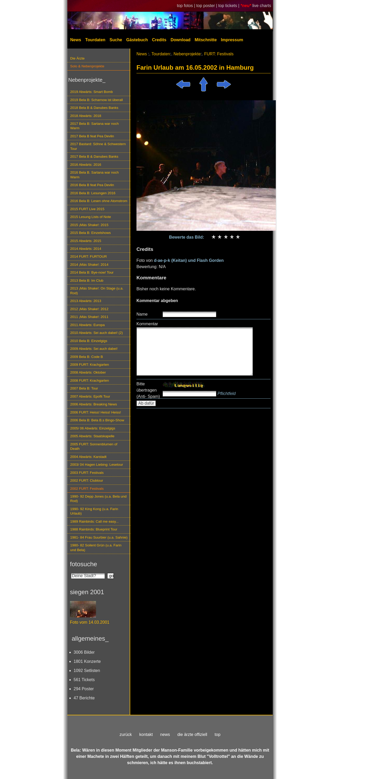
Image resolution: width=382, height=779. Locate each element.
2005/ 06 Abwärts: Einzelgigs (92, 428)
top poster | (207, 5)
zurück (126, 734)
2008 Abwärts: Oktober (88, 372)
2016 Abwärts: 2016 (85, 165)
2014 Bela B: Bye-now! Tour (92, 272)
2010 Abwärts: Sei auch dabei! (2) (96, 333)
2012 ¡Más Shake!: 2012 (89, 309)
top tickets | (229, 5)
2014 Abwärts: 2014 (85, 249)
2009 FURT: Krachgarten (89, 365)
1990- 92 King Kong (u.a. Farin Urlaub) (94, 511)
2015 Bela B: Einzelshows (90, 233)
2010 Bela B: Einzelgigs (88, 341)
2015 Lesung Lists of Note (90, 217)
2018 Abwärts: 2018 (85, 116)
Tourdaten (95, 40)
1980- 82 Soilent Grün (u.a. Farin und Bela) (95, 547)
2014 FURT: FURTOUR (88, 256)
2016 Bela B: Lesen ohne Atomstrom (98, 201)
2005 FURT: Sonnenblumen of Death (93, 446)
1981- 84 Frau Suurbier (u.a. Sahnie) (99, 537)
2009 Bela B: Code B (86, 357)
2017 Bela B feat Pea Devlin (92, 136)
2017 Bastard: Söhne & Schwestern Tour (98, 146)
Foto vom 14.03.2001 (89, 622)
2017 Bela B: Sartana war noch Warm (94, 126)
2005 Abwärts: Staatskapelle (92, 436)
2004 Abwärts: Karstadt (88, 457)
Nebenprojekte (187, 54)
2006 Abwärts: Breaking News (93, 404)
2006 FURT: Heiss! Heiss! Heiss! (95, 412)
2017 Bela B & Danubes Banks (94, 156)
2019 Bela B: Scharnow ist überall (96, 100)
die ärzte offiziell (192, 734)
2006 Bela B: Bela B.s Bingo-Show (97, 420)
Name (142, 314)
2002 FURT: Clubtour (86, 480)
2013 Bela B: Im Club (86, 280)
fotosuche (83, 564)
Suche (116, 40)
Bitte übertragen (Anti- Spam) (148, 390)
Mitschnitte (206, 40)
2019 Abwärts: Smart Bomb (91, 92)
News (75, 40)
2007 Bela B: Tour (84, 388)
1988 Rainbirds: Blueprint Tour (93, 529)
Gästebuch (137, 40)
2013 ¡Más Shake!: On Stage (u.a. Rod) (96, 290)
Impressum (232, 40)
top (217, 734)
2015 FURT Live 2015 (87, 209)
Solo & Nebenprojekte (87, 66)
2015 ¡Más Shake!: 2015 (89, 225)
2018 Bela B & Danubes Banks (94, 108)
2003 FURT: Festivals (87, 473)
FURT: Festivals (219, 54)
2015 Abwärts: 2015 (85, 241)
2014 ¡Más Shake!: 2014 (89, 265)
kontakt (146, 734)
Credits (159, 40)
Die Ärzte (77, 58)
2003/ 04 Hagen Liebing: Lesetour (96, 465)
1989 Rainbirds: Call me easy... (94, 521)
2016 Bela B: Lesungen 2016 (92, 193)
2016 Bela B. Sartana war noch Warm (94, 174)
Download (180, 40)
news (165, 734)
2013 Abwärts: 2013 (85, 301)
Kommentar (147, 324)
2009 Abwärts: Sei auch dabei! (94, 349)
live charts (261, 5)
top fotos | (186, 5)
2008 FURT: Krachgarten (89, 380)
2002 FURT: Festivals (87, 489)
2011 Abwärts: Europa (87, 325)
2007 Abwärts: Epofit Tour (90, 396)
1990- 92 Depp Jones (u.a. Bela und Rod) (98, 498)
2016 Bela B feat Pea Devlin (92, 185)
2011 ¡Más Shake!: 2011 (89, 317)
